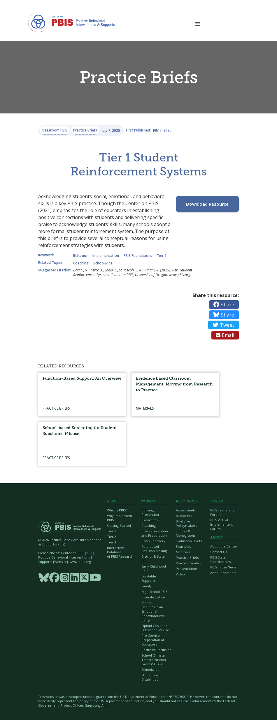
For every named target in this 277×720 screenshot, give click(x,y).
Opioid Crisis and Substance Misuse (155, 627)
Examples (183, 546)
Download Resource (207, 204)
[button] (197, 22)
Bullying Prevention (150, 512)
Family (146, 586)
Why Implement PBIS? (119, 517)
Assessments (186, 510)
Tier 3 (111, 542)
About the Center (223, 546)
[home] (71, 22)
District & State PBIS (153, 558)
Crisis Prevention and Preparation (154, 533)
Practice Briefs (187, 557)
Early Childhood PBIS (153, 568)
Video (180, 574)
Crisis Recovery (153, 541)
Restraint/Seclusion (155, 650)
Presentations (186, 568)
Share (223, 304)
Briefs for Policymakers (186, 523)
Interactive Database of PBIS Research (120, 552)
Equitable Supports (148, 578)
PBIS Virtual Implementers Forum (221, 524)
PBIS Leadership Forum (222, 512)
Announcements (223, 572)
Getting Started (119, 525)
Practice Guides (188, 563)
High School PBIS (154, 591)
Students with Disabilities (152, 677)
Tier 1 (111, 531)
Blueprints (184, 515)
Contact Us (218, 552)
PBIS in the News (223, 567)
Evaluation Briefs (189, 541)
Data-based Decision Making (154, 548)
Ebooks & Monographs (185, 533)
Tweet (223, 325)
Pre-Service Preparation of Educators (152, 639)
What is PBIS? (117, 510)
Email (225, 335)
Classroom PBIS (153, 520)
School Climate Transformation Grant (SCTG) (153, 659)
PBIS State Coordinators (220, 559)
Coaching (148, 525)
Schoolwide (150, 669)
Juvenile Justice (153, 597)
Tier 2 (111, 536)
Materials (183, 552)
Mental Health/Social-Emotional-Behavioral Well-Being (154, 611)
